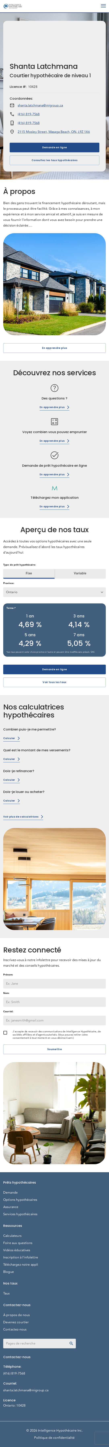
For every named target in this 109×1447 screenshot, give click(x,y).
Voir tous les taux (54, 682)
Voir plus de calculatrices (23, 817)
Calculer (11, 738)
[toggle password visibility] (71, 1344)
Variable (80, 573)
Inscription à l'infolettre (20, 1257)
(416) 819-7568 (29, 114)
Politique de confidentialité (54, 1437)
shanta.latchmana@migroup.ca (40, 105)
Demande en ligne (54, 147)
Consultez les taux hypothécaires (54, 160)
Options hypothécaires (20, 1199)
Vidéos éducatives (16, 1250)
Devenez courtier (16, 1322)
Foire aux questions (17, 1243)
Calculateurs (12, 1235)
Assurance (10, 1207)
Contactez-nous (15, 1329)
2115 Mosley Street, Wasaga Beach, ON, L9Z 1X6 (54, 131)
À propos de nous (16, 1315)
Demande (10, 1192)
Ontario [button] (11, 592)
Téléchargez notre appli (20, 1264)
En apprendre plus (54, 348)
